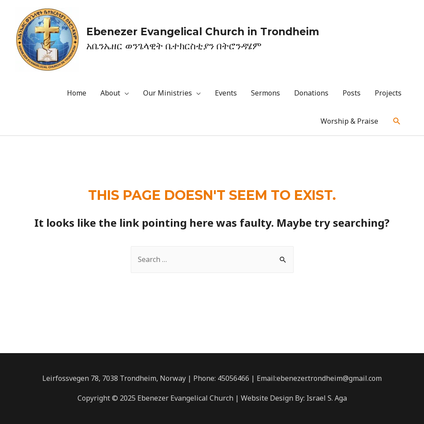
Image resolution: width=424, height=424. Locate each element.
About (110, 93)
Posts (352, 93)
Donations (311, 93)
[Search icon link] (397, 121)
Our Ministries (167, 93)
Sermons (265, 93)
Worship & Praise (349, 121)
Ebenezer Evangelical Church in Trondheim (202, 32)
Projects (388, 93)
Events (226, 93)
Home (76, 93)
